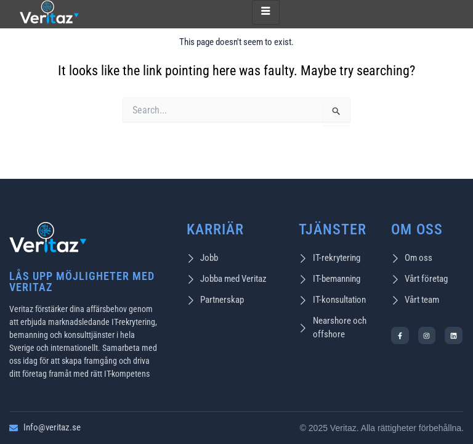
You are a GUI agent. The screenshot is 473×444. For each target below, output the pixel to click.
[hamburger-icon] (266, 12)
